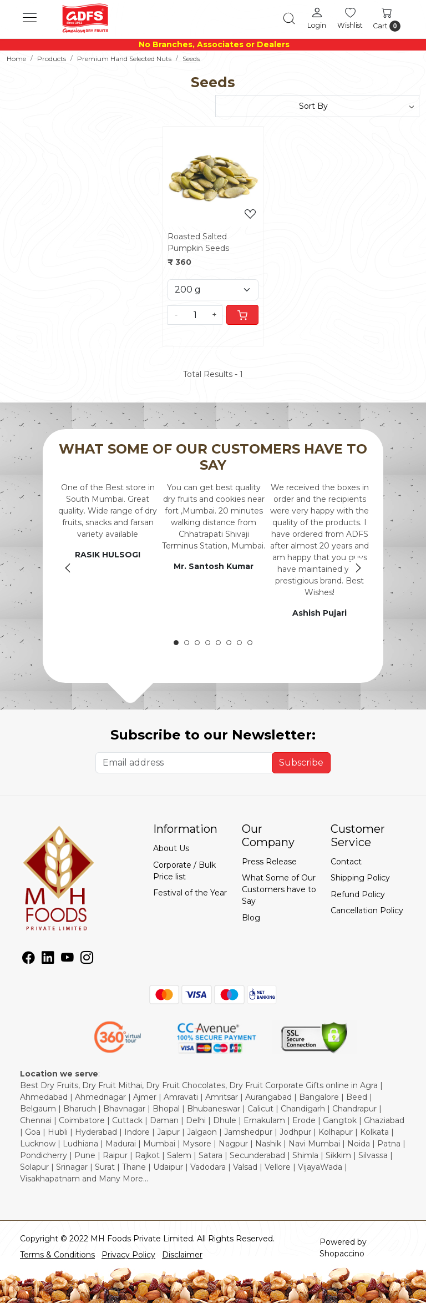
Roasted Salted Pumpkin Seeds (198, 242)
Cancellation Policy (367, 910)
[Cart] (242, 315)
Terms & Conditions (57, 1255)
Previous (68, 568)
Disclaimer (182, 1255)
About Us (171, 848)
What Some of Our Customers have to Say (279, 889)
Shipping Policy (360, 878)
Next (358, 568)
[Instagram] (86, 959)
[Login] (317, 18)
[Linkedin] (48, 959)
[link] (289, 18)
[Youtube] (67, 959)
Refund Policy (358, 894)
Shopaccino (342, 1254)
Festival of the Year (190, 893)
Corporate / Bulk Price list (184, 871)
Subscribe (301, 762)
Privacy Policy (128, 1255)
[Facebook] (28, 959)
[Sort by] (317, 106)
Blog (251, 918)
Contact (346, 862)
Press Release (269, 862)
